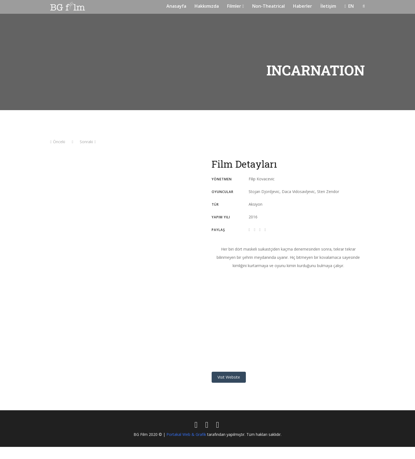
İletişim (328, 13)
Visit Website (228, 389)
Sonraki (88, 153)
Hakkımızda (207, 13)
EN (349, 13)
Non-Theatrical (268, 13)
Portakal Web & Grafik (186, 446)
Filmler (235, 13)
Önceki (57, 153)
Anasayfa (176, 13)
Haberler (302, 13)
